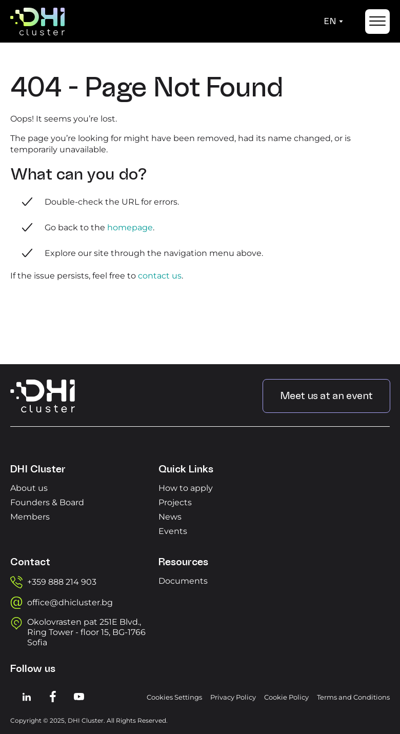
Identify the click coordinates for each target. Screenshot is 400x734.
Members (30, 517)
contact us (160, 276)
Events (172, 531)
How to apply (185, 488)
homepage (130, 227)
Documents (183, 581)
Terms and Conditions (353, 697)
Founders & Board (47, 502)
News (170, 517)
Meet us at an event (326, 396)
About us (29, 488)
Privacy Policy (233, 697)
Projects (175, 502)
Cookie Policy (286, 697)
